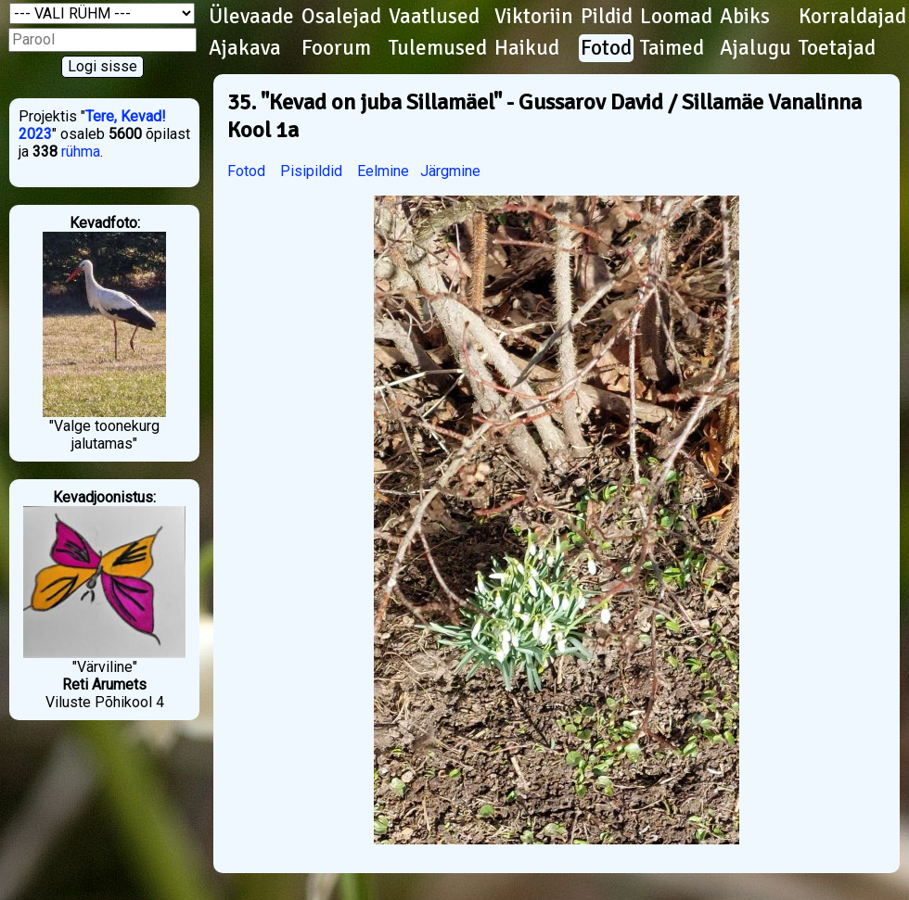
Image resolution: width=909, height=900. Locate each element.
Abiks (745, 17)
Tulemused (438, 48)
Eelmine (383, 171)
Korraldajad (852, 17)
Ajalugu (755, 48)
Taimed (672, 48)
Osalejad (341, 17)
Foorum (336, 48)
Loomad (676, 17)
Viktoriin (533, 17)
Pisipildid (311, 171)
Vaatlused (434, 17)
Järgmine (450, 171)
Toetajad (837, 48)
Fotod (606, 48)
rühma (80, 151)
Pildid (607, 17)
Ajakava (245, 48)
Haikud (526, 48)
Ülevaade (251, 17)
